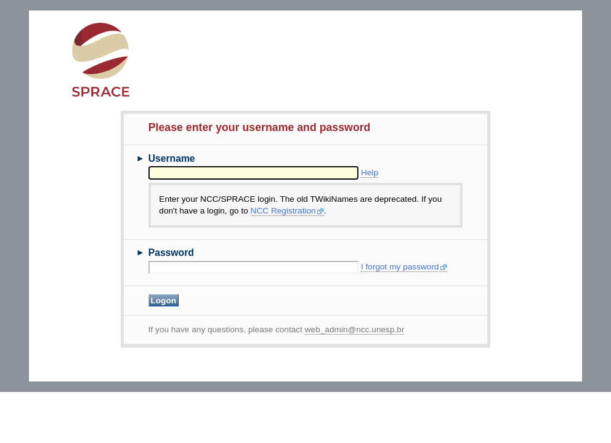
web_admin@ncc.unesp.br (355, 329)
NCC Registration (287, 210)
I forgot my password (404, 266)
